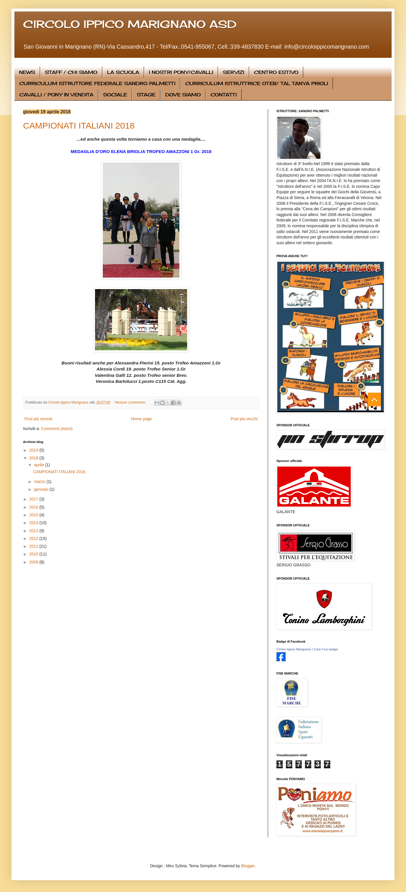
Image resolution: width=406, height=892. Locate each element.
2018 (34, 458)
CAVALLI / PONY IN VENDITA (56, 95)
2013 (34, 530)
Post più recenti (38, 419)
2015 (34, 515)
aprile (39, 465)
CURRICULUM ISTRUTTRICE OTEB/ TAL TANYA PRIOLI (256, 83)
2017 (34, 499)
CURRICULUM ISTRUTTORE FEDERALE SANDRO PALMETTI (97, 83)
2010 (34, 554)
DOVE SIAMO (183, 95)
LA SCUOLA (123, 72)
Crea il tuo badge (326, 649)
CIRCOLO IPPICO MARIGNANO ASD (129, 24)
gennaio (42, 489)
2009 (34, 562)
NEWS (27, 72)
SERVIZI (233, 72)
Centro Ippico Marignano (293, 649)
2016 (34, 507)
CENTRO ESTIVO (276, 72)
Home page (141, 419)
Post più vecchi (244, 419)
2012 (34, 538)
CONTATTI (223, 95)
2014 (34, 522)
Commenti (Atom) (57, 428)
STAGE (146, 95)
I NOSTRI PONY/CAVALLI (181, 72)
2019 (34, 450)
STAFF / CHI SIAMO (71, 72)
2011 (34, 546)
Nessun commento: (131, 402)
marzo (40, 481)
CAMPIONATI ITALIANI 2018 (78, 125)
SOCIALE (115, 95)
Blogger (248, 866)
